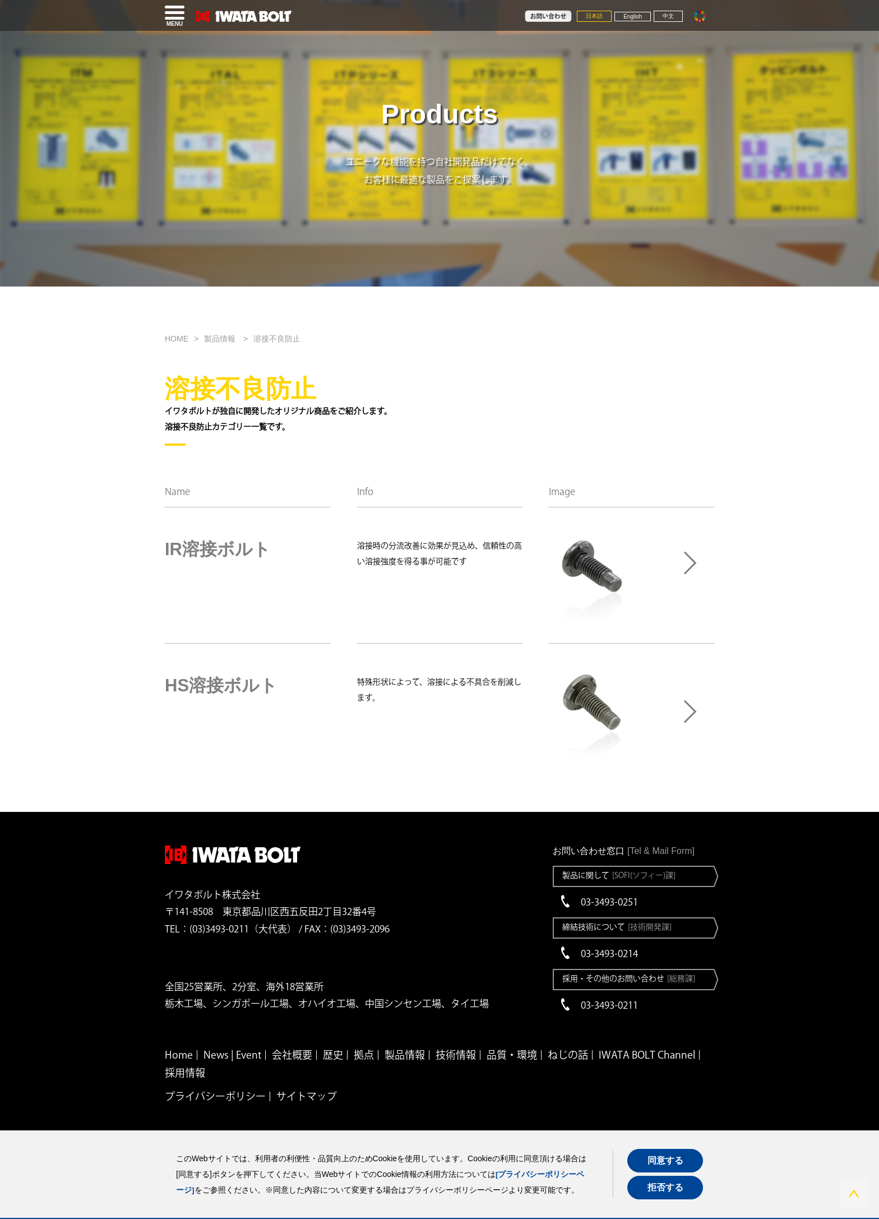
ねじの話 (568, 1055)
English (632, 16)
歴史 (333, 1055)
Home (179, 1055)
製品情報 (221, 338)
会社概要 (292, 1055)
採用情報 (185, 1073)
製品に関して (619, 875)
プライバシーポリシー (215, 1096)
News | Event (232, 1055)
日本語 (594, 16)
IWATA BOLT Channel (647, 1055)
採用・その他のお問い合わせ (628, 978)
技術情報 (456, 1055)
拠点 (364, 1055)
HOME (176, 338)
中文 (668, 16)
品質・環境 (512, 1055)
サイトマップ (306, 1096)
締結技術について (617, 927)
